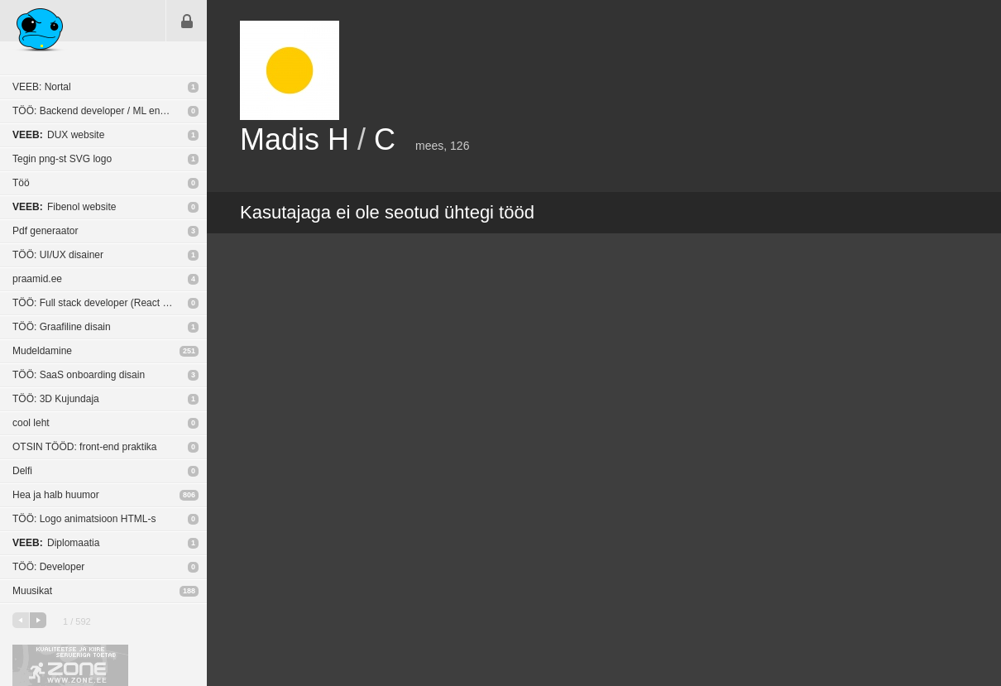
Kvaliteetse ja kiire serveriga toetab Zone (70, 665)
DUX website (58, 135)
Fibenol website (64, 207)
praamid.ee (37, 279)
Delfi (22, 471)
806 (189, 495)
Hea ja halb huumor (55, 495)
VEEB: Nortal (41, 87)
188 (189, 591)
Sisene (187, 20)
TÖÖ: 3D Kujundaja (55, 399)
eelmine (20, 620)
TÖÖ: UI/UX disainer (57, 255)
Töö (21, 183)
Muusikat (32, 591)
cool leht (31, 423)
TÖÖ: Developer (48, 567)
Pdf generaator (45, 231)
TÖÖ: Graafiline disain (61, 327)
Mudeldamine (42, 351)
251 (189, 351)
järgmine (38, 620)
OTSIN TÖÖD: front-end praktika (84, 447)
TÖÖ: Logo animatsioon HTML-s (84, 519)
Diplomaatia (55, 543)
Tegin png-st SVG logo (62, 159)
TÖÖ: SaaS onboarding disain (78, 375)
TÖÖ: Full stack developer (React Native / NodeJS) (109, 303)
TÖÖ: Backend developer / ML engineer (100, 111)
